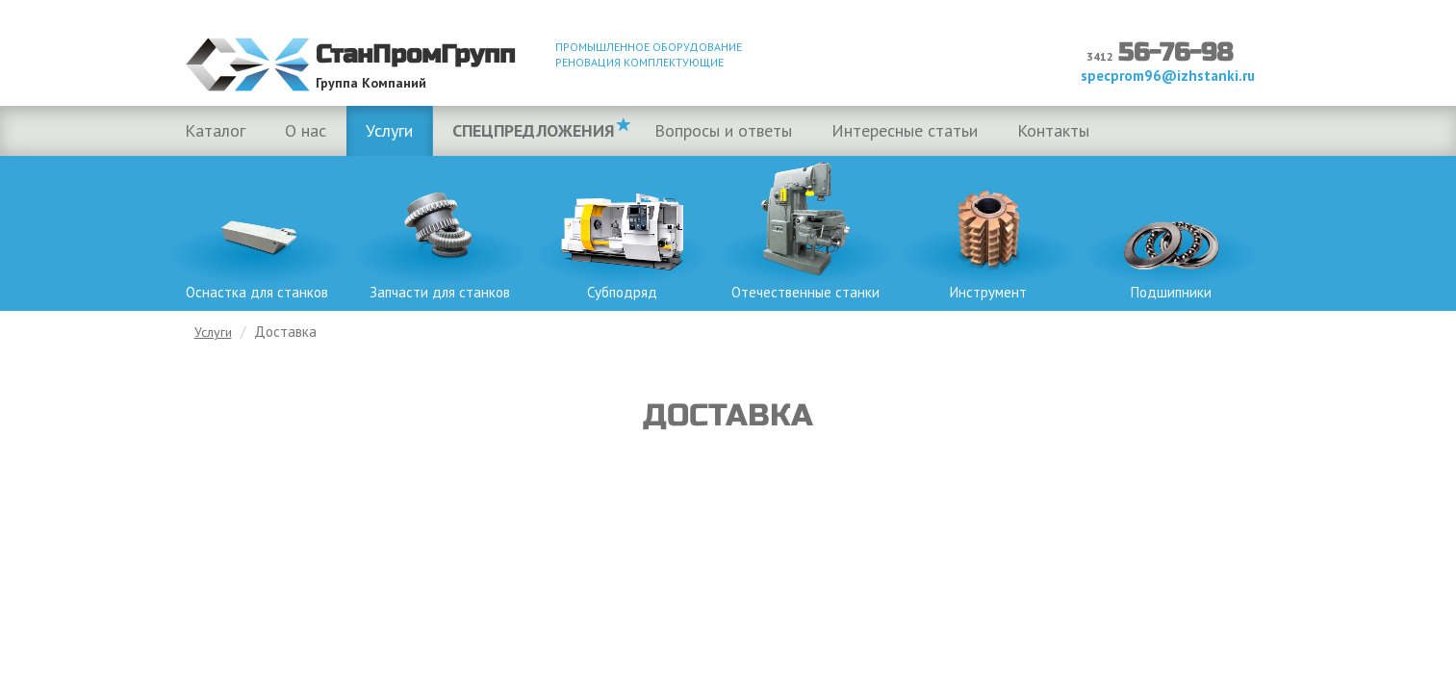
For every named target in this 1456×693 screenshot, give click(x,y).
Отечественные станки (805, 228)
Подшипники (1171, 228)
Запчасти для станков (440, 228)
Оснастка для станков (257, 228)
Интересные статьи (904, 130)
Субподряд (622, 228)
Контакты (1053, 130)
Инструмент (988, 228)
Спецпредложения (533, 130)
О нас (305, 130)
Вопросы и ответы (723, 130)
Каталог (215, 130)
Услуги (389, 130)
